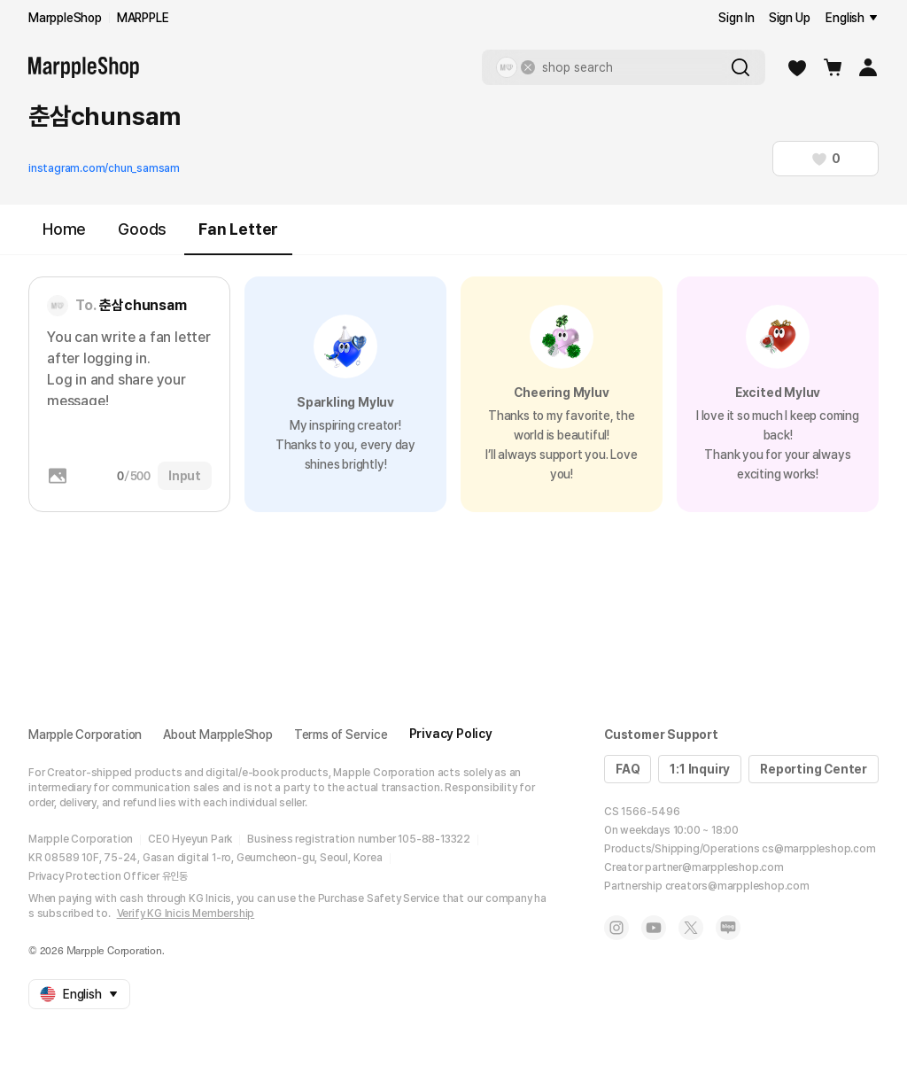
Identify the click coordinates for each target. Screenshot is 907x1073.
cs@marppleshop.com (818, 849)
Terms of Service (341, 734)
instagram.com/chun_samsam (104, 168)
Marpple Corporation (85, 734)
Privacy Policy (450, 734)
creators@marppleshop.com (737, 886)
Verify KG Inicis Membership (186, 913)
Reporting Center (813, 769)
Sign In (736, 18)
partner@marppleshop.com (714, 867)
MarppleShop (65, 18)
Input (184, 476)
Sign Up (789, 18)
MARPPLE (143, 18)
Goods (142, 229)
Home (64, 229)
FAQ (628, 769)
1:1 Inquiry (700, 769)
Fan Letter (238, 237)
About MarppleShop (218, 734)
